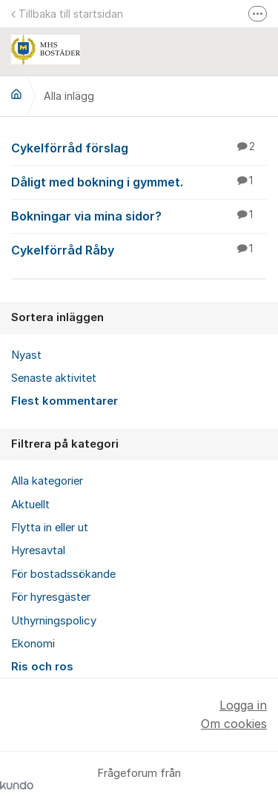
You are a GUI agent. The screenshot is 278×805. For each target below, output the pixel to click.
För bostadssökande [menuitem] (63, 574)
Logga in (243, 705)
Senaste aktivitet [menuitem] (53, 378)
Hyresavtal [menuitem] (38, 550)
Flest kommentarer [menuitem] (64, 401)
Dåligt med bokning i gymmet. (139, 181)
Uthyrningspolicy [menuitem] (53, 620)
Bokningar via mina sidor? (139, 215)
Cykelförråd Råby (139, 249)
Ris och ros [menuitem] (42, 666)
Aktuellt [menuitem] (30, 504)
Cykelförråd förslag (139, 147)
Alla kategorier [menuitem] (47, 481)
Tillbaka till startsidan (67, 13)
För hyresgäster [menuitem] (50, 597)
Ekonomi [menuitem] (33, 643)
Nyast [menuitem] (26, 355)
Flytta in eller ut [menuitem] (49, 527)
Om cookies (234, 723)
